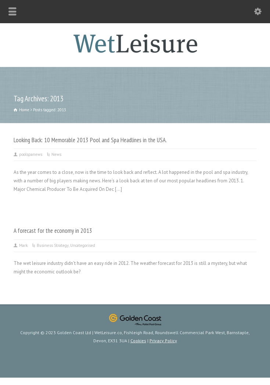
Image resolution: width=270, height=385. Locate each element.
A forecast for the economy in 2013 (53, 231)
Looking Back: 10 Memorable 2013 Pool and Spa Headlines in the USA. (90, 140)
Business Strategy (53, 245)
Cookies (138, 340)
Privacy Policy (163, 340)
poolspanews (30, 154)
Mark (23, 245)
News (56, 154)
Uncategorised (82, 245)
